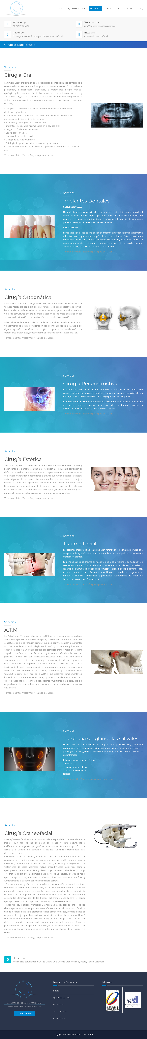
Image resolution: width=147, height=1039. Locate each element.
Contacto (130, 8)
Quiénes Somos (76, 8)
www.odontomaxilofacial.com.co (75, 1034)
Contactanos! (25, 1013)
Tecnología (112, 8)
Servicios (95, 8)
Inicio (60, 8)
